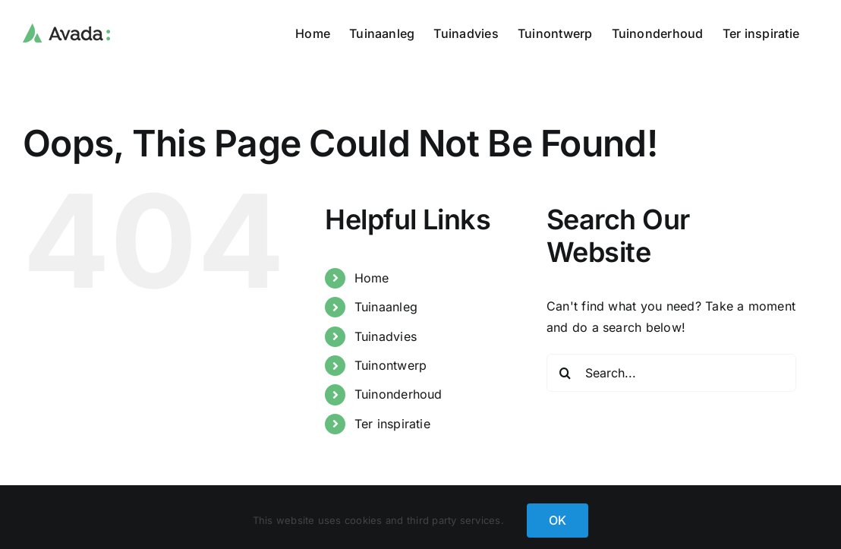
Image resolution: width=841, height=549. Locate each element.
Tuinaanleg (385, 306)
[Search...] (671, 373)
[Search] (565, 373)
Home (371, 278)
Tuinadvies (385, 336)
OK (557, 520)
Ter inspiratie (392, 423)
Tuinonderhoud (398, 394)
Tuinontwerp (390, 365)
